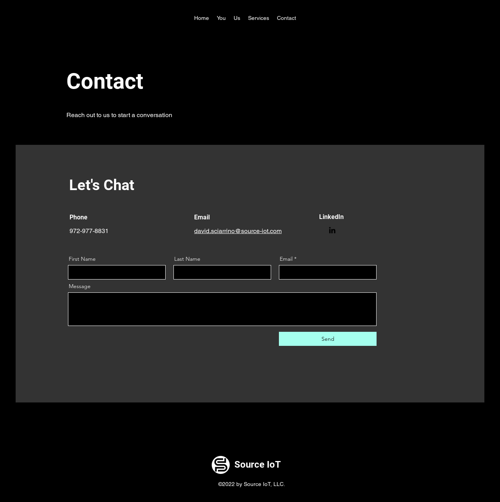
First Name (82, 259)
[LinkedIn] (332, 230)
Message (80, 286)
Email (286, 259)
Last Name (187, 259)
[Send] (328, 339)
